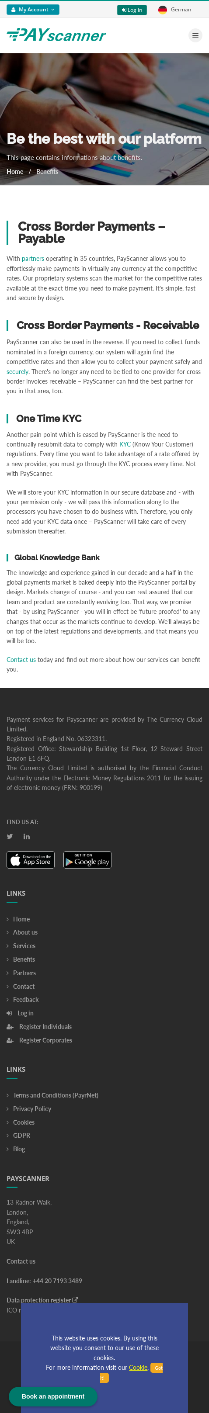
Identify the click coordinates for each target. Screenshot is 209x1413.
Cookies (21, 1122)
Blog (16, 1149)
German (174, 10)
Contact (21, 986)
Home (15, 171)
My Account (33, 9)
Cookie (138, 1367)
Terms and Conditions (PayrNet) (52, 1095)
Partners (21, 973)
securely (17, 371)
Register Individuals (39, 1026)
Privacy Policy (29, 1108)
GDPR (18, 1135)
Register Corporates (39, 1040)
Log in (132, 10)
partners (33, 258)
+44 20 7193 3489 (57, 1281)
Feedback (22, 999)
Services (21, 945)
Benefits (21, 959)
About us (22, 932)
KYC (125, 444)
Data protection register (42, 1300)
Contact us (21, 659)
